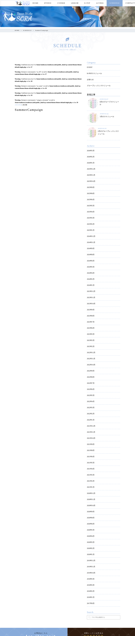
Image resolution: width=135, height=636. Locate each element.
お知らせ (90, 77)
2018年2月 (90, 535)
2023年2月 (90, 319)
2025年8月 (90, 184)
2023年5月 (90, 308)
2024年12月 (90, 222)
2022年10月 (90, 335)
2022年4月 (90, 368)
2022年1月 (90, 384)
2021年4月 (90, 427)
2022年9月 (90, 341)
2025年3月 (90, 205)
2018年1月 (90, 541)
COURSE (61, 3)
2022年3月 (90, 373)
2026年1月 (90, 157)
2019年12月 (90, 508)
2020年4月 (90, 487)
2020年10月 (90, 460)
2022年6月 (90, 357)
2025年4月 (90, 200)
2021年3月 (90, 432)
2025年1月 (90, 216)
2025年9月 (90, 178)
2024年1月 (90, 265)
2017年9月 (90, 546)
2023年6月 (90, 303)
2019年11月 (90, 514)
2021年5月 (90, 422)
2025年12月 (90, 162)
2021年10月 (90, 400)
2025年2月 (90, 211)
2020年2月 (90, 497)
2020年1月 (90, 503)
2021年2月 (90, 438)
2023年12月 (90, 270)
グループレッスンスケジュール (97, 83)
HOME (35, 3)
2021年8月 (90, 411)
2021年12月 (90, 389)
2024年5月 (90, 249)
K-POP (87, 3)
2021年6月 (90, 416)
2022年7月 (90, 351)
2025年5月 (90, 195)
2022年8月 (90, 346)
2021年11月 (90, 395)
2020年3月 (90, 492)
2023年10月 (90, 281)
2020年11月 (90, 454)
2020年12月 (90, 449)
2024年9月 (90, 232)
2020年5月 (90, 481)
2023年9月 (90, 287)
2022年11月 (90, 330)
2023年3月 (90, 313)
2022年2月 (90, 378)
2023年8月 (90, 292)
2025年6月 (90, 189)
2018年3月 (90, 530)
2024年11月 (90, 227)
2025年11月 (90, 168)
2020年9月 (90, 465)
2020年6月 (90, 476)
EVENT (89, 67)
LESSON (74, 3)
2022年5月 (90, 362)
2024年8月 (90, 238)
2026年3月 (90, 146)
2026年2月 (90, 151)
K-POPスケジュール (93, 72)
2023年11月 (90, 276)
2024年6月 (90, 243)
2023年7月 (90, 297)
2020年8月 (90, 470)
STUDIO (47, 3)
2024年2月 (90, 260)
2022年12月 (90, 324)
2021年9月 (90, 405)
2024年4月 (90, 254)
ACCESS (99, 3)
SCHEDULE (114, 3)
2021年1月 (90, 443)
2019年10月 (90, 519)
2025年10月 (90, 173)
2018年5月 (90, 524)
